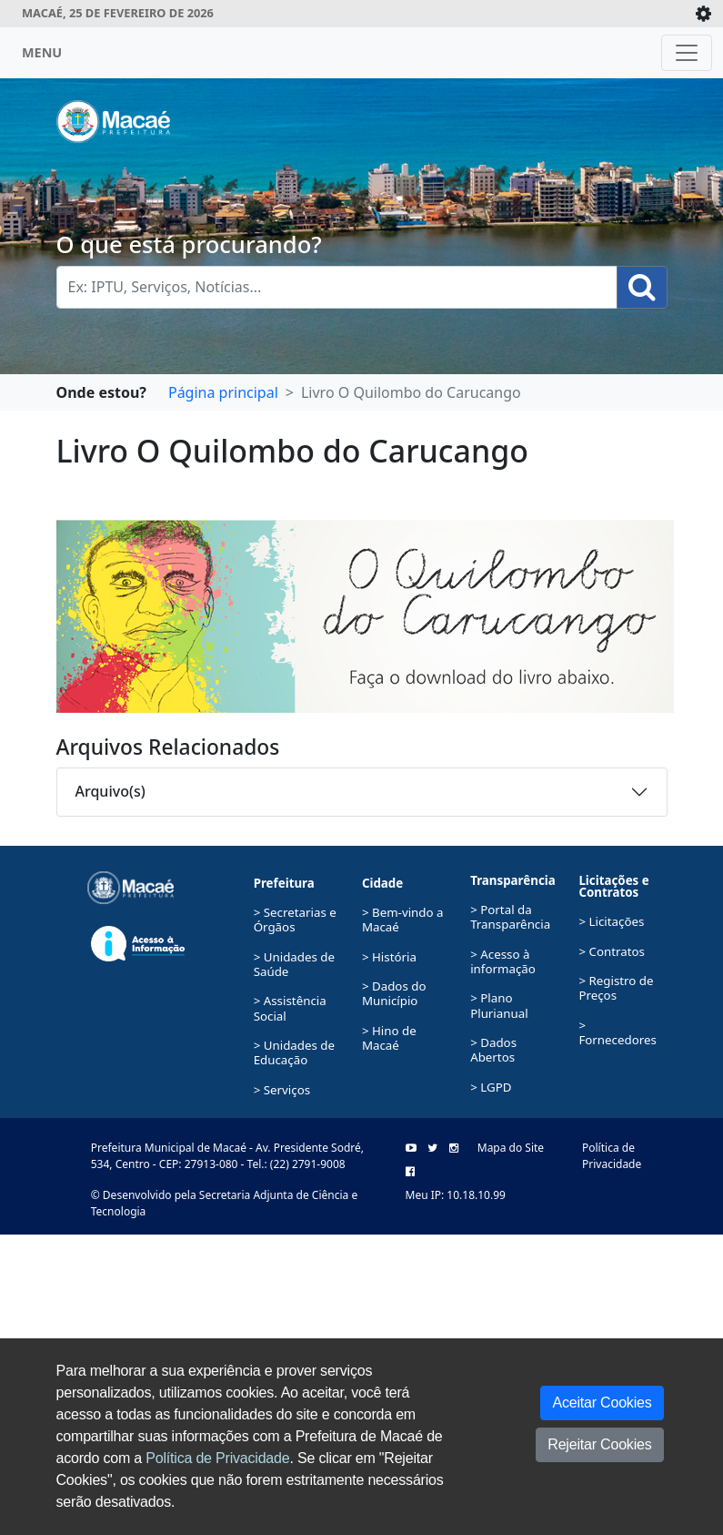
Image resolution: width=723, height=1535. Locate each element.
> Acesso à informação (503, 961)
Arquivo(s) (110, 791)
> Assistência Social (290, 1007)
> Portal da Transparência (510, 916)
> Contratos (611, 951)
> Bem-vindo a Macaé (403, 919)
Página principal (223, 392)
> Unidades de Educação (294, 1052)
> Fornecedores (617, 1032)
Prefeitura (284, 883)
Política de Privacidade (217, 1458)
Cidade (382, 883)
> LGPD (490, 1087)
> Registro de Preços (615, 987)
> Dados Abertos (493, 1049)
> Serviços (282, 1090)
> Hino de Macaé (389, 1037)
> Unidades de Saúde (294, 964)
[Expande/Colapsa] (703, 13)
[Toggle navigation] (686, 53)
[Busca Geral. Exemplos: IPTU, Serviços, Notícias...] (337, 287)
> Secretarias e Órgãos (295, 919)
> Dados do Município (394, 993)
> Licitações (611, 921)
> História (389, 957)
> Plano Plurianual (499, 1005)
